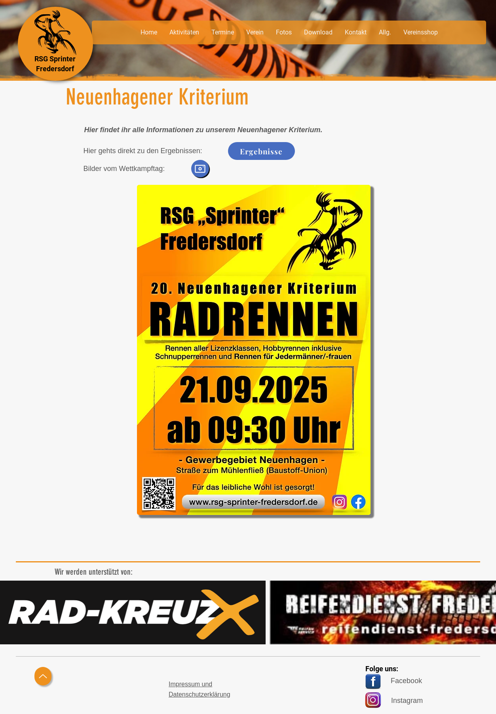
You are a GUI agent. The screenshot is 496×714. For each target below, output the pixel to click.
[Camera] (200, 168)
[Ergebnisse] (261, 151)
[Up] (42, 676)
